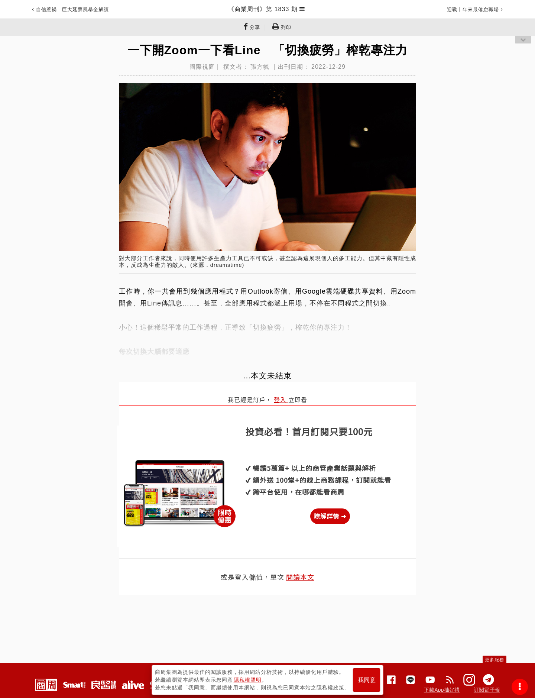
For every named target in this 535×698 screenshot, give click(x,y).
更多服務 (494, 659)
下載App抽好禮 (442, 690)
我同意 (367, 680)
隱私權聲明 (248, 680)
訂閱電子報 (487, 690)
